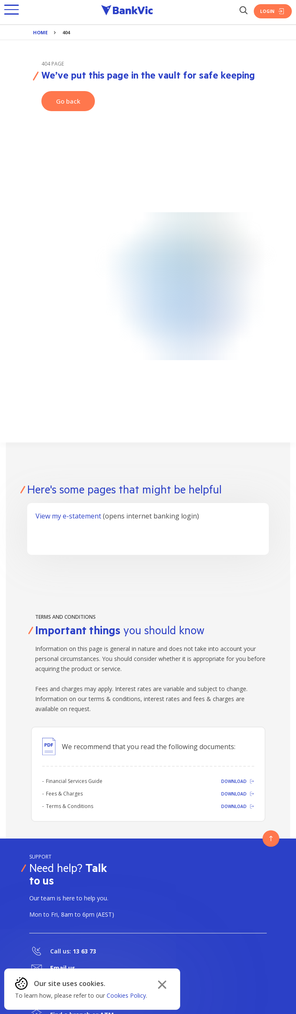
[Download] (207, 781)
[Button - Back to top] (271, 838)
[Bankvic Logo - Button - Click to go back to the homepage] (127, 11)
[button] (11, 11)
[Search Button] (243, 11)
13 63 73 (84, 951)
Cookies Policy (126, 995)
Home (40, 32)
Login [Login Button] (273, 11)
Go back (68, 101)
